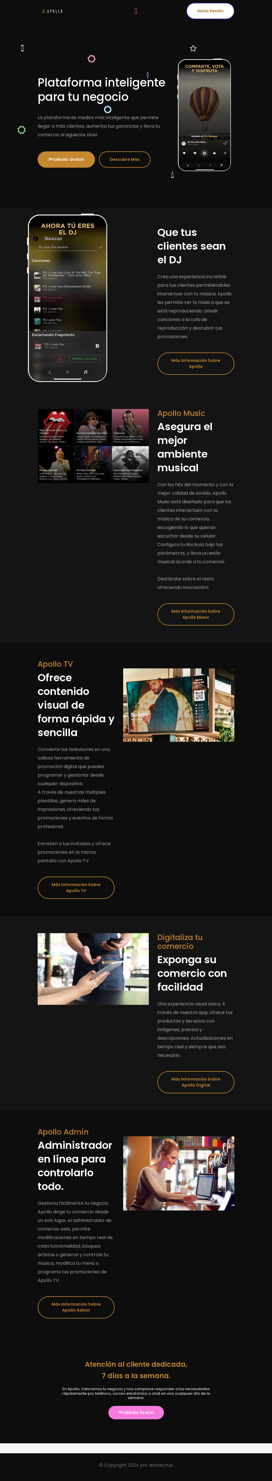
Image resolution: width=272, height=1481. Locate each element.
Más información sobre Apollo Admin (76, 1307)
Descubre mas (125, 159)
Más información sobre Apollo (195, 363)
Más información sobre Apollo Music (195, 614)
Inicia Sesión (210, 11)
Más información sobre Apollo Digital (195, 1082)
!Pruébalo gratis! (66, 159)
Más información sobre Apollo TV (76, 887)
